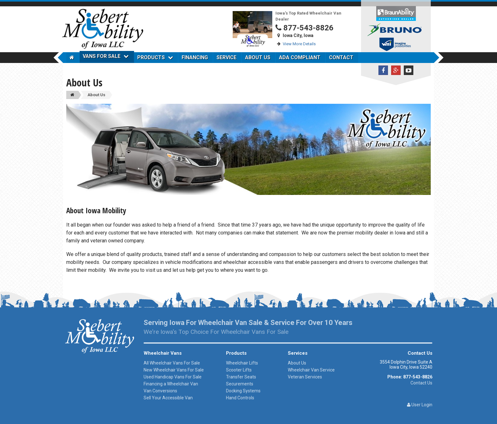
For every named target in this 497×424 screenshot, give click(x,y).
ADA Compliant (299, 57)
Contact (341, 57)
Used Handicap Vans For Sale (173, 376)
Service (226, 57)
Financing (195, 57)
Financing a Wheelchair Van (171, 383)
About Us (257, 57)
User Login (419, 404)
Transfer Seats (241, 376)
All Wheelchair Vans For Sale (172, 362)
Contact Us (421, 382)
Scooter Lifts (239, 369)
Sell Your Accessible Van (168, 397)
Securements (239, 383)
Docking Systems (243, 390)
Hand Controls (240, 397)
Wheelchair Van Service (311, 369)
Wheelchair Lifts (242, 362)
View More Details (299, 43)
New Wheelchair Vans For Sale (174, 369)
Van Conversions (160, 390)
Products (155, 57)
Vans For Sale (106, 56)
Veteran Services (305, 376)
